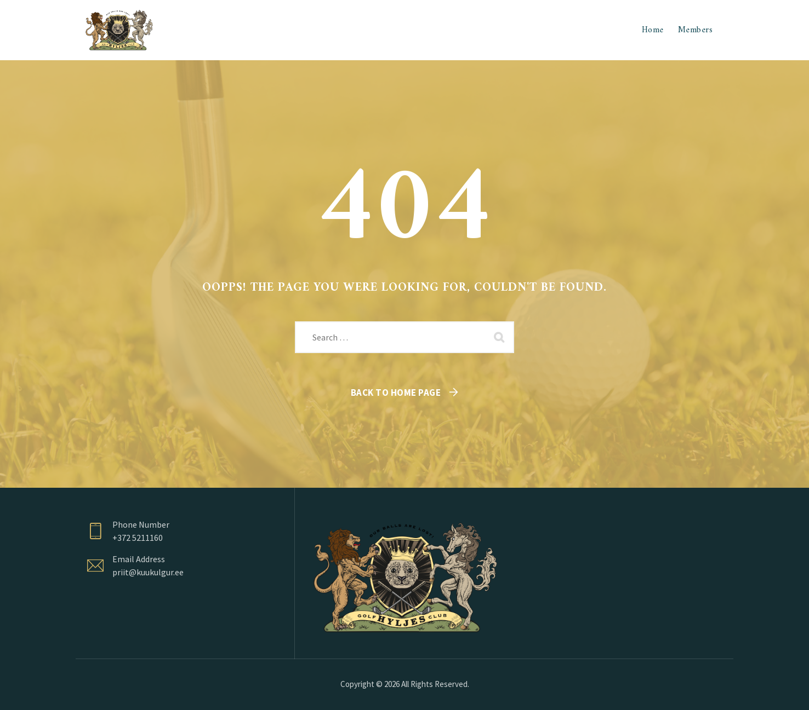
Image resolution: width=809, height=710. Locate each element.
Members (695, 30)
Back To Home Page (396, 392)
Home (653, 30)
